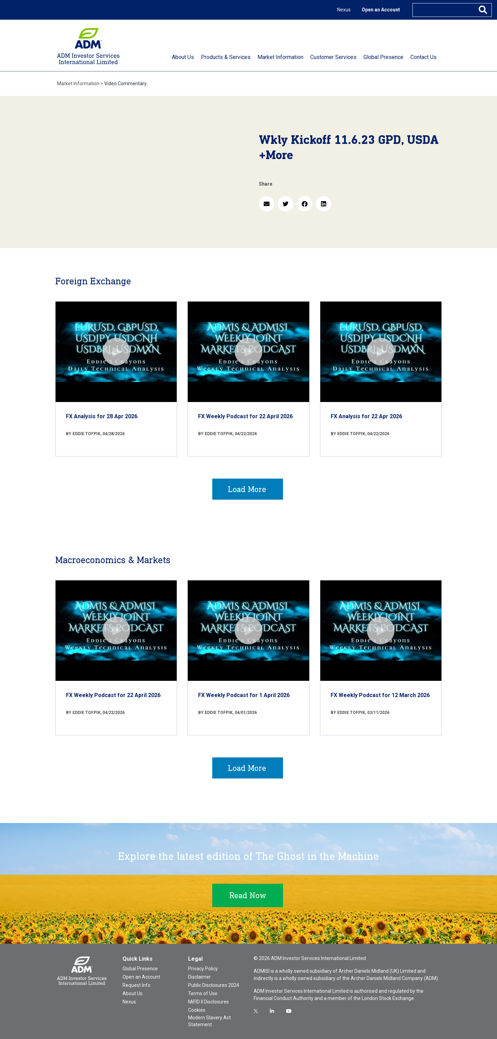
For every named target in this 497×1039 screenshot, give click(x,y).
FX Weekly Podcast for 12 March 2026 (380, 695)
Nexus (344, 9)
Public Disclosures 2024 (213, 985)
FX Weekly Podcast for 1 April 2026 (244, 695)
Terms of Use (202, 993)
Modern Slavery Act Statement (209, 1021)
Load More (247, 489)
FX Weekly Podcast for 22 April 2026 (245, 416)
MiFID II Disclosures (208, 1001)
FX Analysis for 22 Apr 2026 (366, 416)
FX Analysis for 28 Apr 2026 (101, 416)
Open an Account (381, 9)
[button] (266, 204)
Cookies (196, 1010)
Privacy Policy (203, 968)
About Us (133, 993)
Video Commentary (125, 83)
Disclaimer (199, 977)
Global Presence (140, 968)
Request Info (136, 985)
